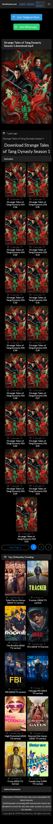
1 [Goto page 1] (33, 547)
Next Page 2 (15, 547)
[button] (49, 4)
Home (22, 4)
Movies (30, 4)
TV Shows (39, 4)
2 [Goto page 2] (41, 547)
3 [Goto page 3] (48, 547)
